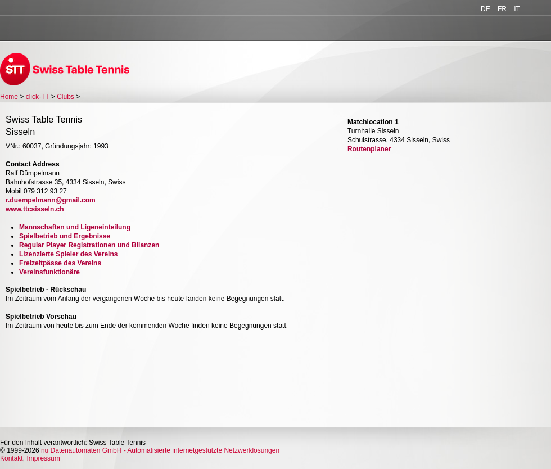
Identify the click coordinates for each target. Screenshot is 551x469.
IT (517, 9)
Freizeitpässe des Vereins (60, 263)
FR (502, 9)
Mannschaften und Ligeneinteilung (74, 227)
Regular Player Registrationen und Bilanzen (89, 245)
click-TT (37, 97)
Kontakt (11, 458)
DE (485, 9)
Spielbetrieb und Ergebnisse (64, 236)
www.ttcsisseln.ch (35, 209)
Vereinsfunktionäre (49, 272)
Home (9, 97)
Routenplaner (369, 149)
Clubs (65, 97)
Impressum (43, 458)
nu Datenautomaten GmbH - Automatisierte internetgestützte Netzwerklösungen (160, 450)
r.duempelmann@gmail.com (51, 200)
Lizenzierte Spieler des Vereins (68, 254)
